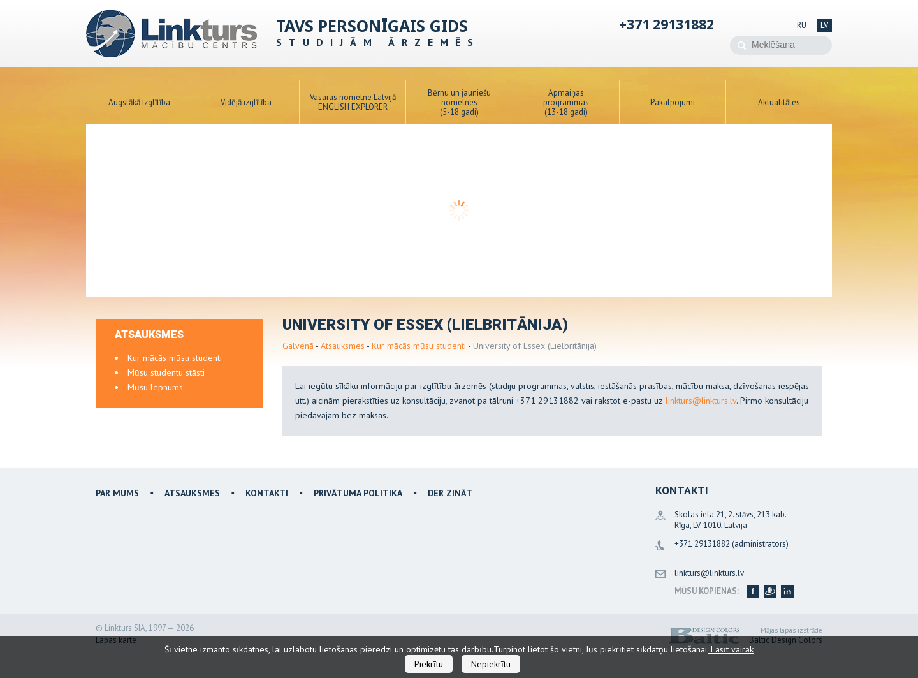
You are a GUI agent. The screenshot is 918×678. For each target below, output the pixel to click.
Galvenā (298, 345)
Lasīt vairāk (731, 649)
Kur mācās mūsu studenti (419, 345)
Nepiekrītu (491, 664)
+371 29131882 (666, 24)
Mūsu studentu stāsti (166, 372)
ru (801, 25)
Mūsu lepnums (155, 387)
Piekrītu (428, 664)
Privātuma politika (358, 493)
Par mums (117, 493)
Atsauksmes (343, 345)
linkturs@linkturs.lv (701, 400)
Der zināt (450, 493)
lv (824, 25)
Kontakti (266, 493)
